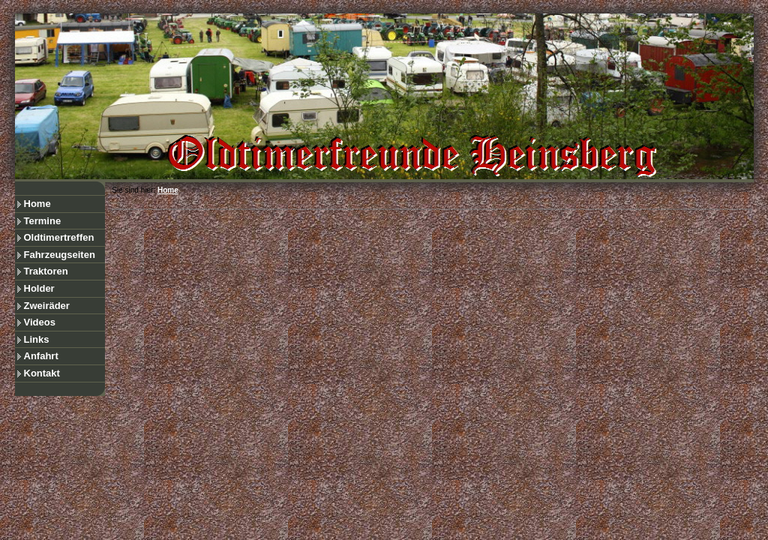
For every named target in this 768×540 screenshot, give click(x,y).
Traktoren (46, 271)
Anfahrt (41, 356)
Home (37, 203)
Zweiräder (47, 305)
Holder (39, 288)
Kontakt (42, 373)
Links (37, 339)
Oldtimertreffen (59, 237)
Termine (43, 220)
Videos (40, 322)
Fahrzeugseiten (59, 254)
